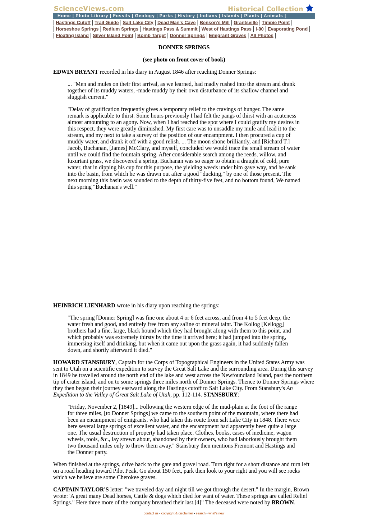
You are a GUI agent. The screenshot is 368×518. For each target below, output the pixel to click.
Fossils (121, 15)
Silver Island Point (113, 35)
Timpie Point (276, 22)
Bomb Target (151, 35)
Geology (145, 15)
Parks (166, 15)
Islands (230, 15)
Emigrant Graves (227, 35)
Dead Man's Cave (176, 22)
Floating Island (72, 35)
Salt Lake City (138, 22)
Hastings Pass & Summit (170, 29)
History (186, 15)
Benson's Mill (215, 22)
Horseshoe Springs (77, 29)
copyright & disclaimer (177, 513)
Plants (251, 15)
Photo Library (91, 15)
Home (64, 15)
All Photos (261, 35)
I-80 (259, 29)
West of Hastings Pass (227, 29)
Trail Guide (107, 22)
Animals (273, 15)
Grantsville (246, 22)
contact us (151, 513)
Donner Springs (187, 35)
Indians (208, 15)
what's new (216, 513)
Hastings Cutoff (73, 22)
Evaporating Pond (288, 29)
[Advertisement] (184, 246)
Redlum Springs (121, 29)
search (201, 513)
